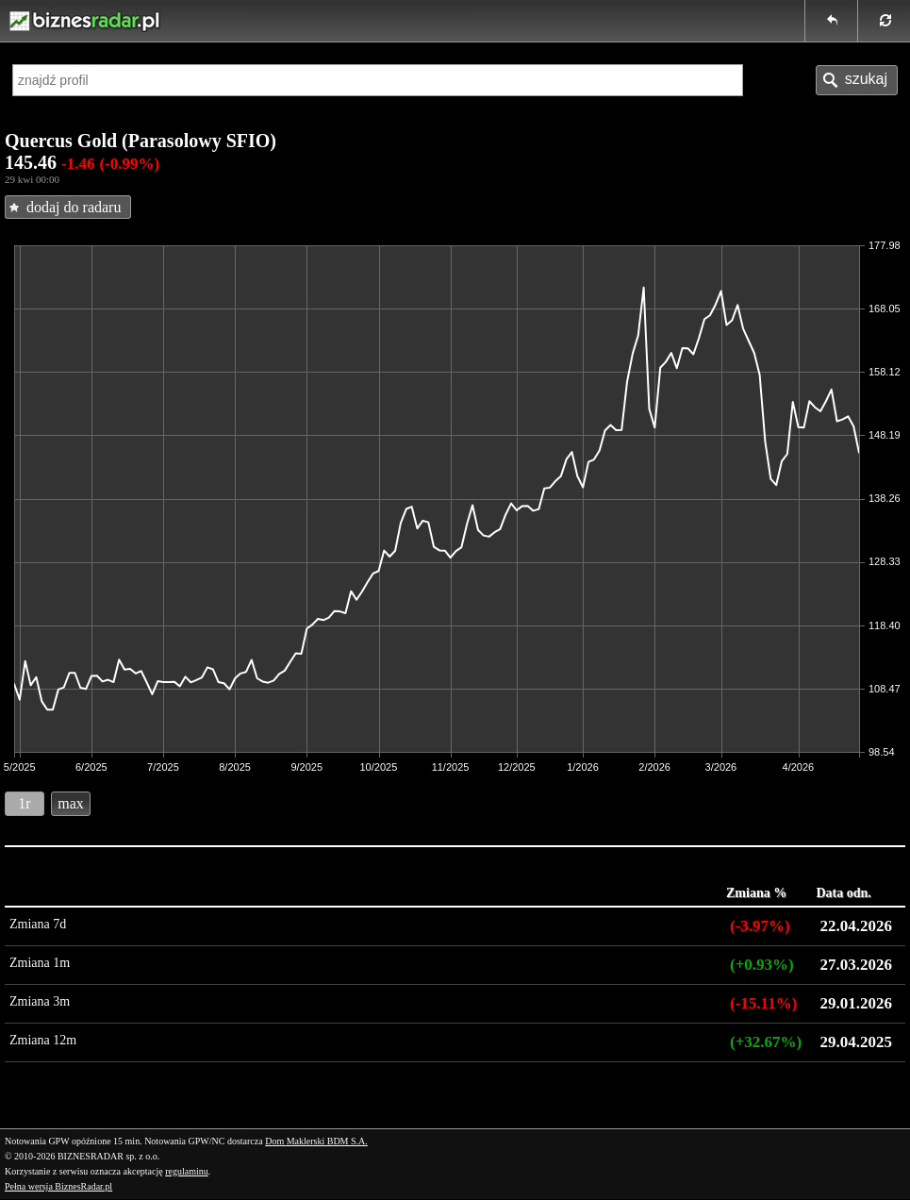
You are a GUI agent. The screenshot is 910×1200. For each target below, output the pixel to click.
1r (24, 803)
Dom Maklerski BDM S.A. (316, 1141)
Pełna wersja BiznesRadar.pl (58, 1186)
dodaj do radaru (73, 207)
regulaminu (186, 1171)
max (71, 803)
